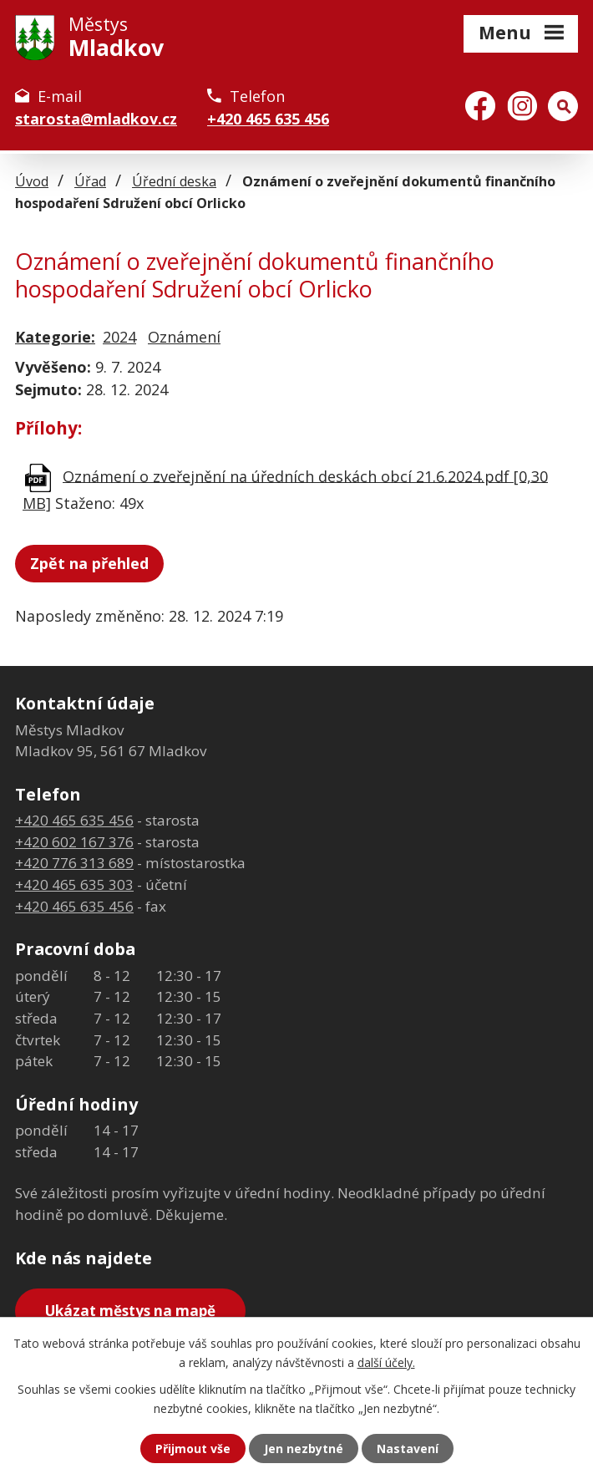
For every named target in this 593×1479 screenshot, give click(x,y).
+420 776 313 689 (74, 862)
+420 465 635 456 (268, 119)
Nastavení (407, 1448)
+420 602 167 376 (74, 841)
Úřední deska (174, 181)
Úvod (31, 181)
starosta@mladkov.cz (96, 119)
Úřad (90, 181)
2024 (119, 337)
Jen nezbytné (303, 1448)
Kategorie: (55, 337)
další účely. (386, 1362)
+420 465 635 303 (74, 884)
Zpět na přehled (89, 563)
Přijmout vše (193, 1448)
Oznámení (184, 337)
